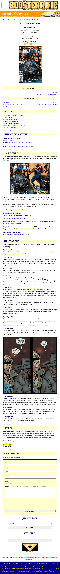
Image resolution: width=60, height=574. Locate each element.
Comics (16, 20)
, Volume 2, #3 (34, 289)
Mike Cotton (21, 125)
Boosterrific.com (7, 20)
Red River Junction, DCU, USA (16, 146)
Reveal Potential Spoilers (19, 210)
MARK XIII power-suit (18, 218)
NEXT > (55, 92)
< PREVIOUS (6, 102)
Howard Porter (14, 127)
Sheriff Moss (28, 142)
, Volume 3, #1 (26, 229)
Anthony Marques (18, 123)
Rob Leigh (10, 119)
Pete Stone (21, 142)
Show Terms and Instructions (11, 457)
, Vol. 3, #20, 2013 (47, 94)
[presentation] (16, 506)
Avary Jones (13, 142)
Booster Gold (12, 138)
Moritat (11, 117)
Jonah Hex (19, 138)
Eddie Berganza (12, 125)
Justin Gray (11, 115)
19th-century (29, 146)
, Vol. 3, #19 (28, 20)
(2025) (16, 234)
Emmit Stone (10, 140)
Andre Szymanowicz (14, 121)
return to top (7, 130)
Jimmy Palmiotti (19, 115)
